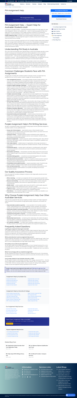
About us (22, 4)
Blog (45, 4)
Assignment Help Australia (46, 371)
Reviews (34, 4)
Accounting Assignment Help (47, 369)
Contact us (63, 4)
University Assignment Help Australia (48, 376)
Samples (40, 4)
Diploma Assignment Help (46, 374)
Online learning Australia (53, 4)
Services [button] (28, 4)
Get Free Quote (10, 323)
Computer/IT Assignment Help (47, 372)
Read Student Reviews (61, 19)
